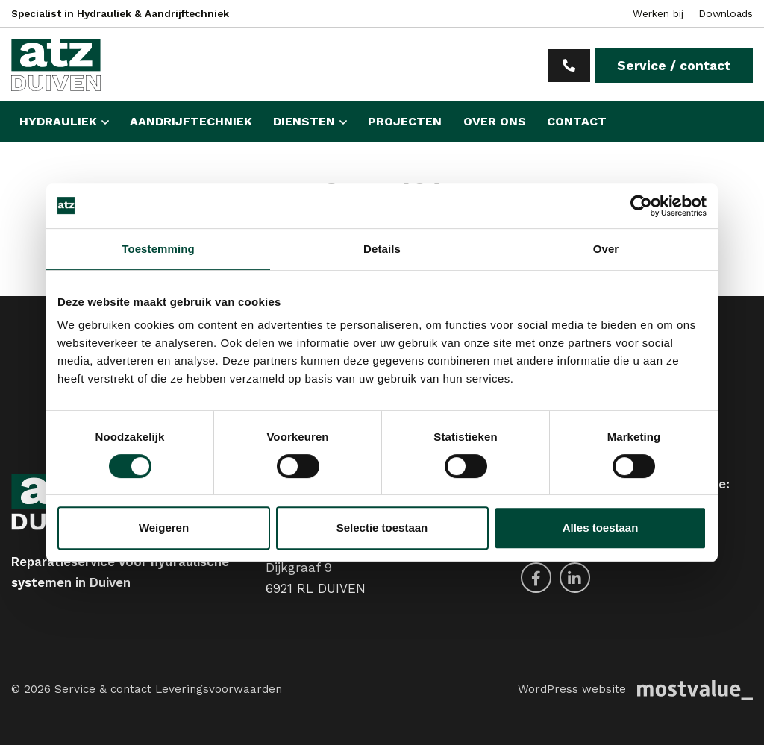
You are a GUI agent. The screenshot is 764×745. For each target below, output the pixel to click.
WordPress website (572, 689)
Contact (577, 121)
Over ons (494, 121)
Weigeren (164, 527)
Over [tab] (606, 248)
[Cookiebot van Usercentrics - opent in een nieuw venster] (641, 206)
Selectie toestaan (382, 527)
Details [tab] (382, 248)
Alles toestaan (601, 527)
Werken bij (658, 13)
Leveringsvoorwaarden (218, 689)
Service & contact (102, 689)
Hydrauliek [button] (58, 121)
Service (673, 65)
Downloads (725, 13)
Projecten (405, 121)
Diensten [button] (304, 121)
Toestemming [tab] (158, 248)
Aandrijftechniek (191, 121)
